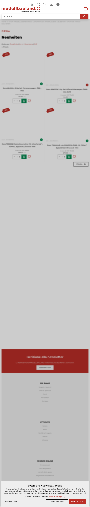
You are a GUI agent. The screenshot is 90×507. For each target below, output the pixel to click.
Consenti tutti (77, 502)
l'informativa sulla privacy (57, 496)
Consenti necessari (57, 502)
